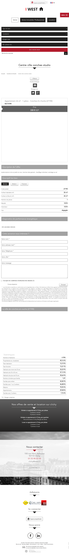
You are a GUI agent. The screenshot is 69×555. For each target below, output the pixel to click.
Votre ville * (5, 257)
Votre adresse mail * (8, 245)
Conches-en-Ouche (11, 73)
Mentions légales (25, 544)
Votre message (6, 263)
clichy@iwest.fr (35, 461)
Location (52, 20)
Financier (24, 184)
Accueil (3, 73)
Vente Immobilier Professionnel (33, 20)
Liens (38, 544)
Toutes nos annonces (48, 544)
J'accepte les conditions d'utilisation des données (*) (18, 280)
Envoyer (63, 284)
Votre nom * (5, 239)
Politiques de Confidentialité (26, 301)
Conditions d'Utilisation (41, 301)
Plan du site (18, 544)
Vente (15, 20)
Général (5, 184)
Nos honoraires (33, 544)
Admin (41, 544)
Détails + (14, 184)
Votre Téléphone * (7, 251)
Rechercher (34, 50)
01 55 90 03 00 (34, 458)
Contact (34, 467)
